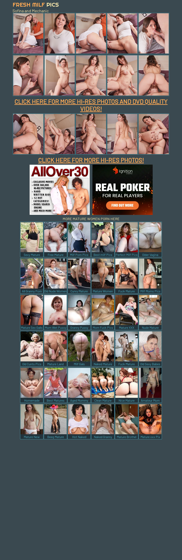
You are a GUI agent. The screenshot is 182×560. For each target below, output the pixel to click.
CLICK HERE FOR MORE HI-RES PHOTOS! (91, 160)
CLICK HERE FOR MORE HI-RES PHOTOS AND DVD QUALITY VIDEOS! (91, 105)
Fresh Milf (36, 4)
